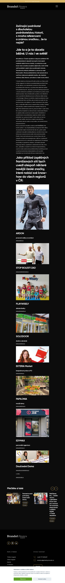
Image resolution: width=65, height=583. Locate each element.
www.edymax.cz (20, 448)
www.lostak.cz (20, 477)
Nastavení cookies (42, 579)
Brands (24, 505)
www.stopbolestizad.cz (22, 271)
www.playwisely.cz (21, 311)
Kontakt (38, 566)
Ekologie (25, 502)
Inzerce (9, 562)
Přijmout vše (23, 579)
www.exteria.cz (20, 373)
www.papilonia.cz (20, 406)
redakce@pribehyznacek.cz (45, 560)
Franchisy (52, 518)
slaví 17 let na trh (35, 1)
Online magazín (11, 559)
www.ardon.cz (19, 240)
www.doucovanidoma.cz (22, 470)
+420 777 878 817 (42, 557)
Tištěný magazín (11, 557)
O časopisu (10, 564)
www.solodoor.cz (20, 343)
